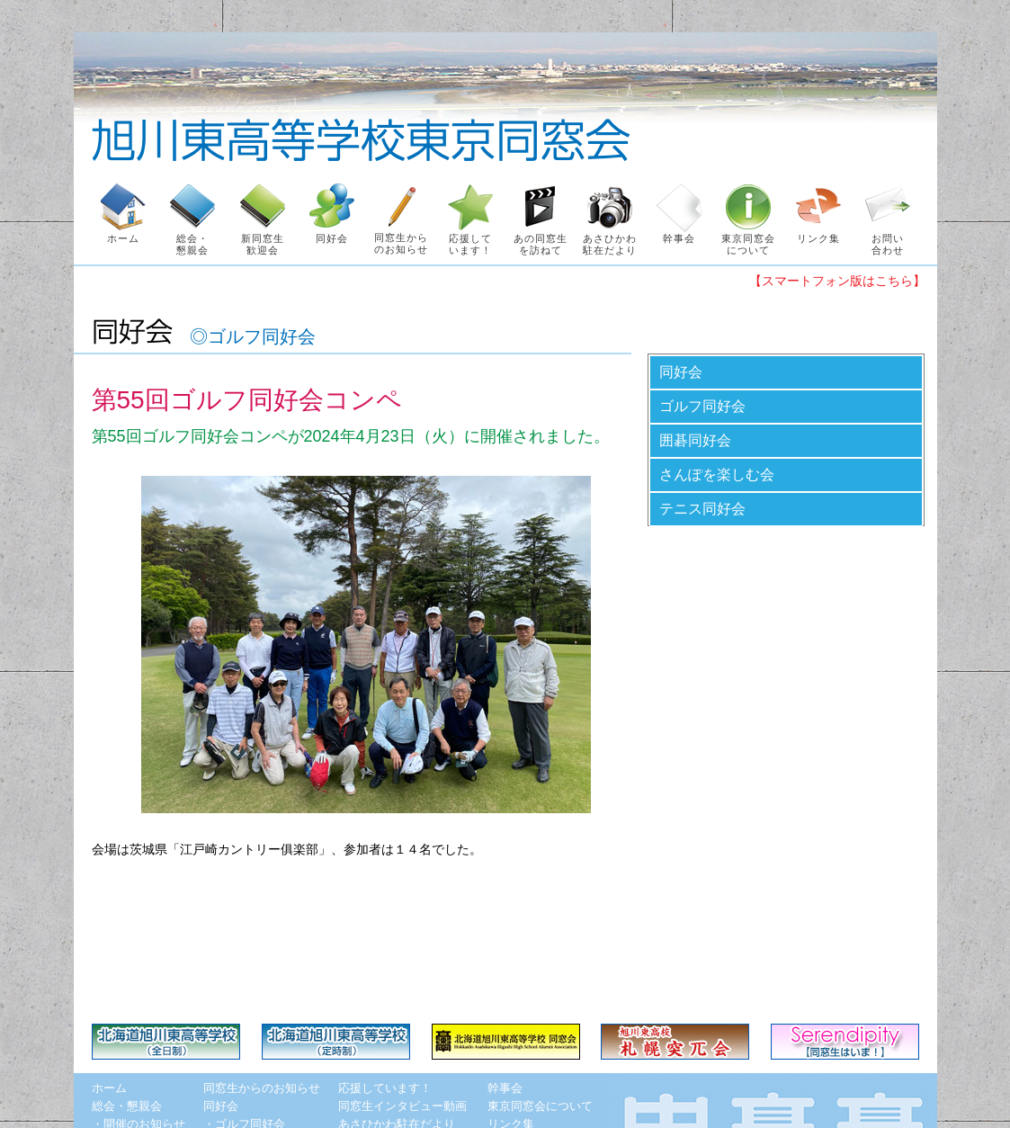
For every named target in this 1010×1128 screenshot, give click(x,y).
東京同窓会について (540, 1106)
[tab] (786, 372)
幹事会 (505, 1088)
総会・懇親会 (127, 1106)
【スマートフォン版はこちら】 (837, 280)
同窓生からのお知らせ (261, 1088)
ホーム (109, 1088)
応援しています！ (385, 1088)
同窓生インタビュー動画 (402, 1106)
